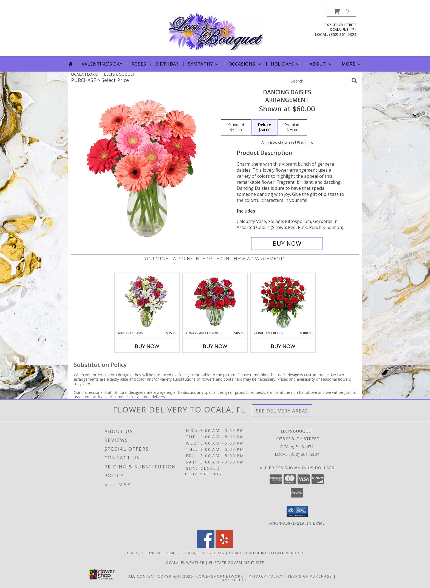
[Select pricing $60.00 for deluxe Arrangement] (264, 127)
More (352, 64)
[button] (341, 11)
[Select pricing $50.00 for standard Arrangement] (236, 127)
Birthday (167, 64)
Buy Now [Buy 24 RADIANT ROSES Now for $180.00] (283, 346)
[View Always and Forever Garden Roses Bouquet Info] (215, 302)
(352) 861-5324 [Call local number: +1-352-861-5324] (342, 34)
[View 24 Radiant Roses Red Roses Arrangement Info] (283, 301)
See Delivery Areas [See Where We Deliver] (282, 411)
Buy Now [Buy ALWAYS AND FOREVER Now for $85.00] (215, 346)
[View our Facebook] (205, 546)
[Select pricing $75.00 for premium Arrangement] (292, 127)
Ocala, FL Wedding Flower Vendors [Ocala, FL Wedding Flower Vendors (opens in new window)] (267, 552)
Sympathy (203, 64)
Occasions (245, 64)
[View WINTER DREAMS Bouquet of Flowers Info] (147, 302)
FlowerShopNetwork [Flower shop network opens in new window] (219, 575)
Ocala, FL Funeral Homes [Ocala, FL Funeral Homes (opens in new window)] (151, 552)
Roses (139, 64)
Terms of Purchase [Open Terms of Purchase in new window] (310, 575)
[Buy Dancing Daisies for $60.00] (287, 243)
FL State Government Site (236, 562)
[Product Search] (319, 81)
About (321, 64)
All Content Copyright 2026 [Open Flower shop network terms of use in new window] (160, 575)
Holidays (286, 64)
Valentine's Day (102, 64)
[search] (354, 81)
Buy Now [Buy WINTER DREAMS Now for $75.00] (147, 346)
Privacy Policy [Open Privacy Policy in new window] (265, 575)
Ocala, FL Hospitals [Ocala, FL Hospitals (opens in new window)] (204, 552)
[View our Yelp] (224, 546)
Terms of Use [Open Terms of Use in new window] (232, 579)
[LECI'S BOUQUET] (215, 31)
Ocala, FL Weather (185, 562)
